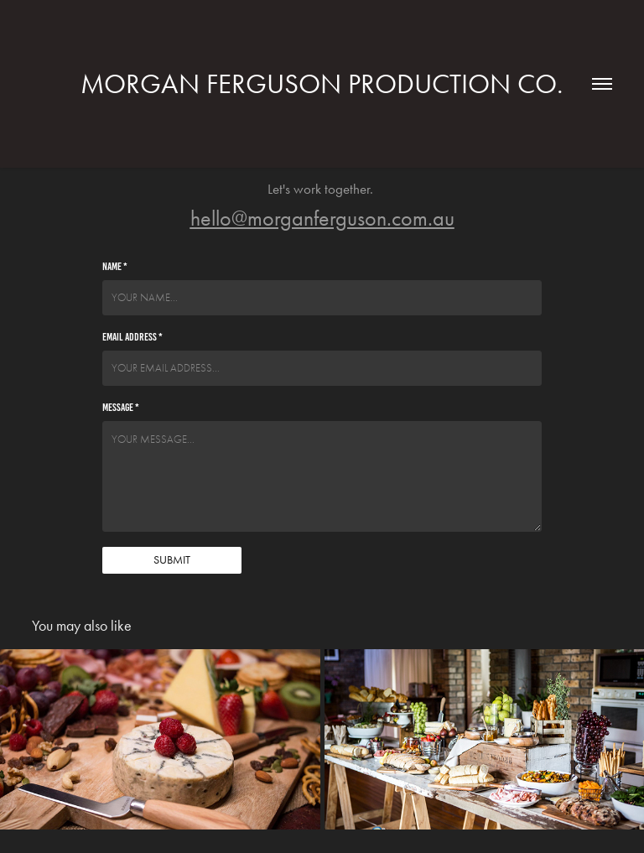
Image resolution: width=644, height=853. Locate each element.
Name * (114, 267)
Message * (120, 407)
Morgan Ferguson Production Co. (322, 83)
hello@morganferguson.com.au (322, 218)
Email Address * (132, 337)
